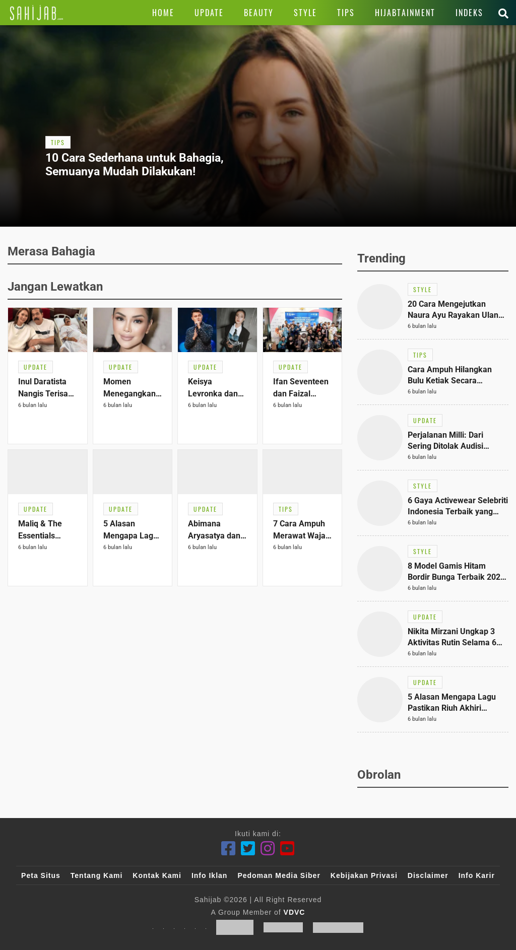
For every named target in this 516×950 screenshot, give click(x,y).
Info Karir (477, 875)
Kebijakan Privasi (364, 875)
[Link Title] (36, 12)
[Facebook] (228, 848)
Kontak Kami (157, 875)
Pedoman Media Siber (278, 875)
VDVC (294, 912)
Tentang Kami (97, 875)
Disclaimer (428, 875)
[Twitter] (248, 848)
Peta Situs (40, 875)
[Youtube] (287, 848)
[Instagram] (268, 848)
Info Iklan (209, 875)
